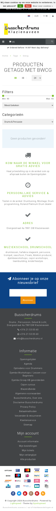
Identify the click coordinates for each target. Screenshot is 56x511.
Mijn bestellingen (28, 446)
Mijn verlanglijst (28, 455)
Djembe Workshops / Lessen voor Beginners (28, 374)
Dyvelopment (39, 503)
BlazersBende (28, 389)
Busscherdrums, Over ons (28, 398)
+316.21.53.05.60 (29, 329)
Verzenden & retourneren (28, 416)
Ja (20, 6)
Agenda (28, 364)
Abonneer (28, 300)
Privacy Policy (28, 407)
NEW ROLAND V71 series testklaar (26, 9)
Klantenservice (28, 420)
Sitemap (28, 425)
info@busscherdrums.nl (29, 338)
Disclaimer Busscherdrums (28, 402)
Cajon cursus (28, 384)
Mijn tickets (28, 450)
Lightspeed (15, 503)
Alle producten (28, 459)
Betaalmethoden (28, 411)
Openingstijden (28, 359)
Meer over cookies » (43, 6)
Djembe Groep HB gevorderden (28, 380)
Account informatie (28, 441)
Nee (28, 6)
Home (5, 56)
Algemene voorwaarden (28, 393)
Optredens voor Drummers (28, 368)
